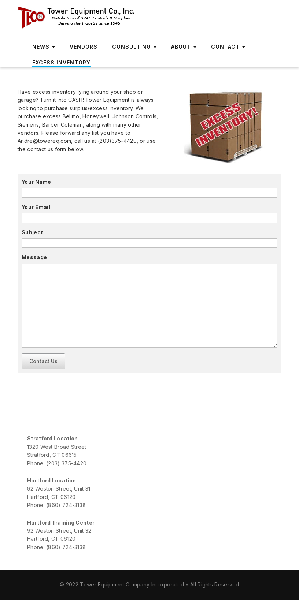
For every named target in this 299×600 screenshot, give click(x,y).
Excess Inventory (61, 62)
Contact (228, 47)
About (183, 47)
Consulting (134, 47)
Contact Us (43, 361)
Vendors (83, 47)
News (43, 47)
